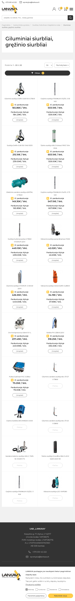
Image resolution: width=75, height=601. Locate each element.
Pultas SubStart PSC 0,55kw (19, 377)
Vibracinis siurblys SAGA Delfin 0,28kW (55, 286)
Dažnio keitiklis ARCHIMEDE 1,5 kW (20, 421)
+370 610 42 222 (9, 2)
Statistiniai (52, 589)
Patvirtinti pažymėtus (36, 596)
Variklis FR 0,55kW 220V (55, 333)
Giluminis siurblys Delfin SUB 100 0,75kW (19, 99)
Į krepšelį (19, 120)
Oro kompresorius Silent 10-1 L (19, 333)
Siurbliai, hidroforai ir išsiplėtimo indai (46, 25)
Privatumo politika (33, 585)
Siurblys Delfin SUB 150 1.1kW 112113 (20, 145)
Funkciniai (40, 589)
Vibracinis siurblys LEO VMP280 (55, 491)
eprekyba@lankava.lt (29, 2)
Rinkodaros (64, 589)
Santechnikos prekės (21, 25)
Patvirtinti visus (60, 596)
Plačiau (55, 386)
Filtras (39, 73)
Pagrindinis (6, 25)
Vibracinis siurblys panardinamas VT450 (55, 239)
